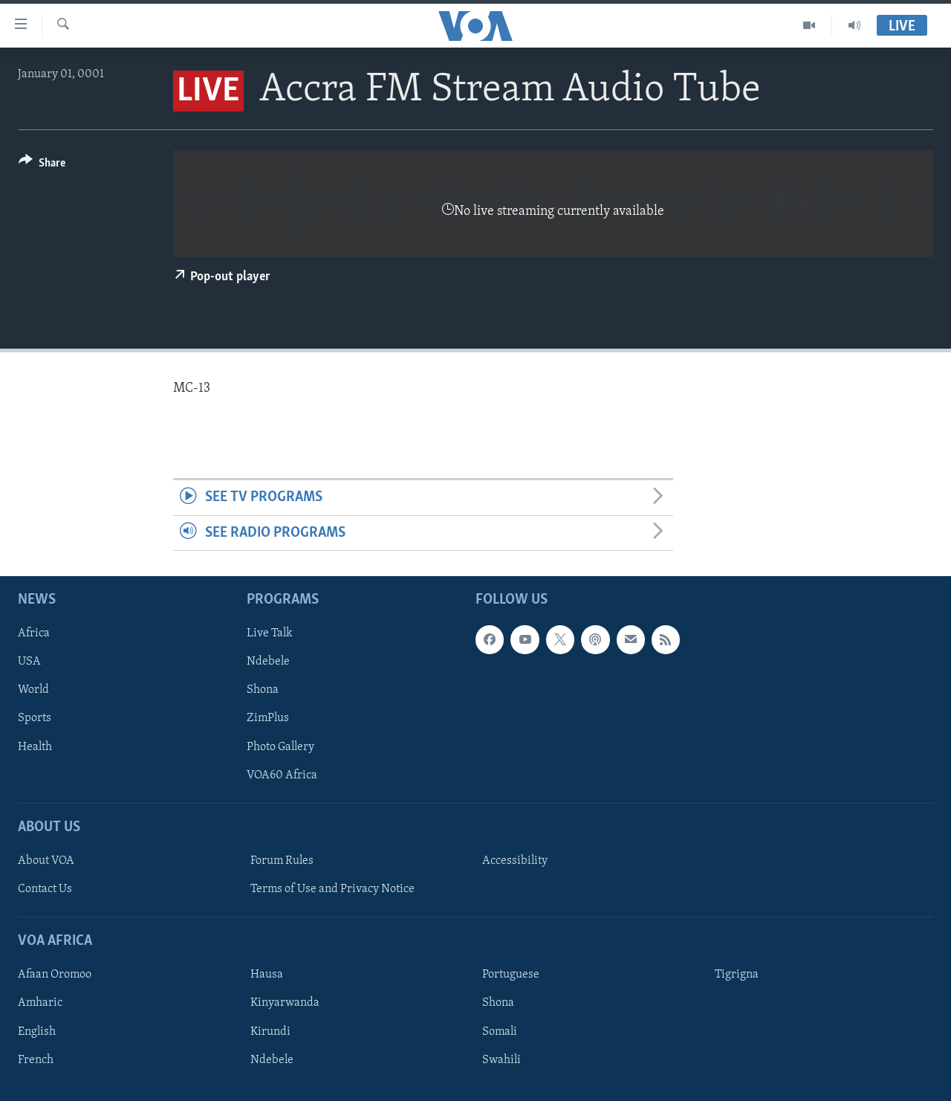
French (35, 1060)
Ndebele (268, 662)
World (33, 691)
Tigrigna (737, 975)
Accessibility (515, 861)
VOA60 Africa (282, 775)
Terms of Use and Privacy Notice (332, 889)
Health (35, 747)
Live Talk (270, 633)
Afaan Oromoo (54, 975)
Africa (34, 633)
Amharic (40, 1004)
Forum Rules (282, 861)
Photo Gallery (280, 747)
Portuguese (510, 975)
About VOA (46, 861)
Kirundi (270, 1032)
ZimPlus (268, 719)
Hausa (266, 975)
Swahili (501, 1060)
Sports (34, 719)
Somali (499, 1032)
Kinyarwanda (284, 1004)
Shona (263, 691)
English (37, 1032)
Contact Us (45, 889)
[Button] (42, 165)
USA (29, 662)
